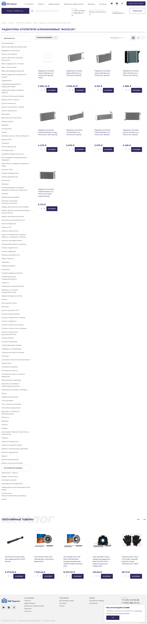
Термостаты (6, 363)
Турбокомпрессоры (10, 397)
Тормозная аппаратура (11, 380)
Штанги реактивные (10, 459)
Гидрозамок (7, 80)
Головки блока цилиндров (13, 96)
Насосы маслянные (10, 231)
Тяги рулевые (7, 400)
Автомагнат (93, 603)
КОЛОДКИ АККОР (9, 480)
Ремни (4, 299)
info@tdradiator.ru (118, 13)
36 (125, 37)
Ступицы (5, 356)
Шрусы (5, 456)
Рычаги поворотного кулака (13, 317)
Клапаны (5, 143)
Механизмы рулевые (10, 197)
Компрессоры (8, 150)
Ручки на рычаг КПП (10, 310)
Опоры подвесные (10, 248)
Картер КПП (7, 139)
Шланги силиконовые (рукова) (15, 449)
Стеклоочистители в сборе (13, 352)
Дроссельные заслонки (12, 118)
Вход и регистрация (136, 3)
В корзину (52, 90)
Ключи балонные (9, 147)
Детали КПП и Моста (10, 100)
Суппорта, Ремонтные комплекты (16, 360)
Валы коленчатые (9, 67)
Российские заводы (96, 601)
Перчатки (6, 269)
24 (123, 37)
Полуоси (5, 283)
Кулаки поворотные (10, 173)
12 (121, 37)
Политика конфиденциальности (28, 620)
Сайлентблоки (8, 338)
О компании (28, 4)
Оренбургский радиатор (12, 484)
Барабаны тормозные (11, 50)
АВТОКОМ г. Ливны (10, 473)
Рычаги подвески (9, 321)
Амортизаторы (8, 43)
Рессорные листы (9, 303)
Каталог (92, 598)
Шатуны (5, 438)
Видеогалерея (54, 4)
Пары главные (8, 258)
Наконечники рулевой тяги (13, 220)
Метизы (5, 194)
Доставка (62, 603)
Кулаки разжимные (10, 177)
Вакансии (91, 4)
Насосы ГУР (6, 227)
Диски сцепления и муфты (13, 107)
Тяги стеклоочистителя (11, 404)
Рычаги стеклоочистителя (13, 325)
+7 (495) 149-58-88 (78, 11)
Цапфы (5, 428)
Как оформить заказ (66, 601)
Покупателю (64, 598)
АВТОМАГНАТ (9, 38)
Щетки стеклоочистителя (12, 463)
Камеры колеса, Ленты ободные (15, 136)
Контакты (102, 4)
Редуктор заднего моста (12, 296)
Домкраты (6, 114)
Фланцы (5, 421)
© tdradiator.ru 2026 (9, 620)
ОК (113, 618)
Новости (41, 4)
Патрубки (6, 262)
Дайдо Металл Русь (10, 476)
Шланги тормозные (10, 452)
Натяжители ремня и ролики (14, 244)
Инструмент (7, 129)
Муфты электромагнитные (13, 216)
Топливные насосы (10, 370)
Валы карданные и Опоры (13, 64)
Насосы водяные (9, 224)
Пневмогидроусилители (12, 273)
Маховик (5, 184)
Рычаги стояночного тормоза (14, 328)
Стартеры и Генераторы (12, 349)
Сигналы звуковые (9, 342)
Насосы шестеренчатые (12, 240)
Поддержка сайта (48, 620)
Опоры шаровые (9, 251)
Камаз (4, 132)
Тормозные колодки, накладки (14, 390)
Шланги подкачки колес (12, 445)
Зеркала (5, 125)
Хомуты (5, 425)
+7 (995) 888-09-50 (78, 14)
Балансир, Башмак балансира (14, 47)
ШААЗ (4, 499)
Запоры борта (7, 121)
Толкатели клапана (9, 367)
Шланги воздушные (10, 441)
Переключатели (8, 266)
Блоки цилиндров (9, 54)
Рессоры (5, 307)
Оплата (62, 606)
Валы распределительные (13, 71)
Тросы (4, 393)
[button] (138, 519)
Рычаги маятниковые (11, 314)
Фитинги (5, 417)
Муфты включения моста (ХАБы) (15, 207)
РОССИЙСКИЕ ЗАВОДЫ (13, 468)
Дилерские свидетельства (73, 4)
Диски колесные (9, 103)
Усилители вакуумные (11, 408)
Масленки (6, 180)
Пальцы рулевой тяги (11, 255)
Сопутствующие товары (12, 345)
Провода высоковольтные (13, 286)
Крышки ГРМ (7, 169)
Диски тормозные (9, 111)
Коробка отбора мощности (13, 154)
